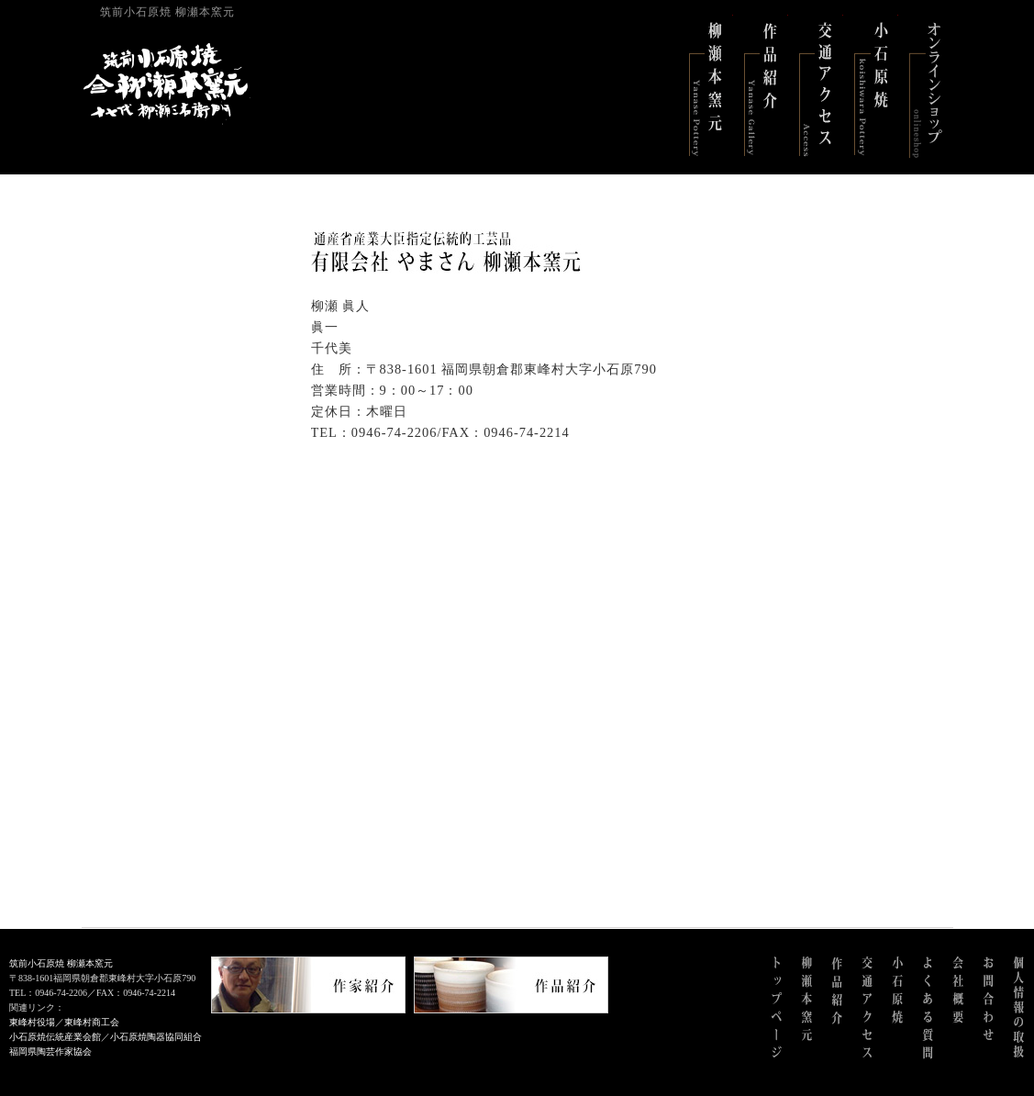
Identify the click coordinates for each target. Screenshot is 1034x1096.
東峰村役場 (32, 1022)
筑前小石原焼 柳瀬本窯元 (61, 963)
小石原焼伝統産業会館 (55, 1037)
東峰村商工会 (91, 1022)
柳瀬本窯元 (705, 87)
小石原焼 (870, 87)
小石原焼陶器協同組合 (156, 1037)
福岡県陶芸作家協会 (50, 1051)
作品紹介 (760, 87)
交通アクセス (815, 87)
